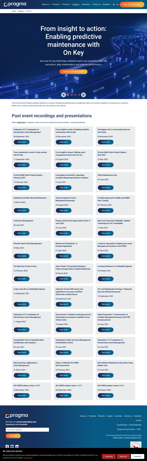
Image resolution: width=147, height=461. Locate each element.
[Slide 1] (72, 95)
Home (14, 11)
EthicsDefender (135, 425)
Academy (106, 4)
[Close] (144, 449)
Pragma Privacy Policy (126, 429)
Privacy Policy (117, 438)
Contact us (96, 4)
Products (65, 4)
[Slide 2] (75, 95)
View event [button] (21, 142)
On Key (138, 420)
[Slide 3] (79, 95)
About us (45, 4)
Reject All (123, 456)
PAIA (138, 429)
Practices (55, 4)
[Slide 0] (68, 95)
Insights (75, 4)
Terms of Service (131, 438)
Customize (109, 456)
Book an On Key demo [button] (132, 4)
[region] (73, 454)
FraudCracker (122, 425)
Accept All (137, 456)
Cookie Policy (28, 458)
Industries (85, 4)
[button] (114, 4)
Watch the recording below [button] (73, 72)
